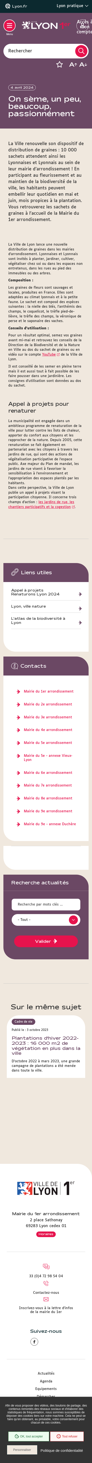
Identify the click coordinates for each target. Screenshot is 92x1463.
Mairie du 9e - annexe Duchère (50, 824)
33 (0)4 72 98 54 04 (46, 1276)
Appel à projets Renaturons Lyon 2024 (35, 592)
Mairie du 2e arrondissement (48, 704)
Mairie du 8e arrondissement (48, 798)
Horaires (46, 1234)
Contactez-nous (46, 1293)
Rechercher (20, 51)
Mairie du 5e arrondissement (48, 743)
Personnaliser (22, 1450)
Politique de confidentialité (62, 1450)
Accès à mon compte (83, 26)
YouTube (49, 354)
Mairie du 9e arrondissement (48, 811)
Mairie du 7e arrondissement (48, 785)
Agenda (46, 1381)
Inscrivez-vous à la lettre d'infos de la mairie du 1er (46, 1310)
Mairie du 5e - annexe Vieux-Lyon (48, 758)
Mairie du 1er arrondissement (49, 691)
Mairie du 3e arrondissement (48, 717)
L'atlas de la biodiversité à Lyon (38, 621)
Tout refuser (66, 1436)
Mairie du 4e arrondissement (48, 730)
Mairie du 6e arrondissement (48, 773)
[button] (59, 64)
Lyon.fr (19, 6)
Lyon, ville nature (28, 606)
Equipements (46, 1389)
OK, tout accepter (29, 1436)
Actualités (46, 1373)
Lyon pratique (73, 6)
